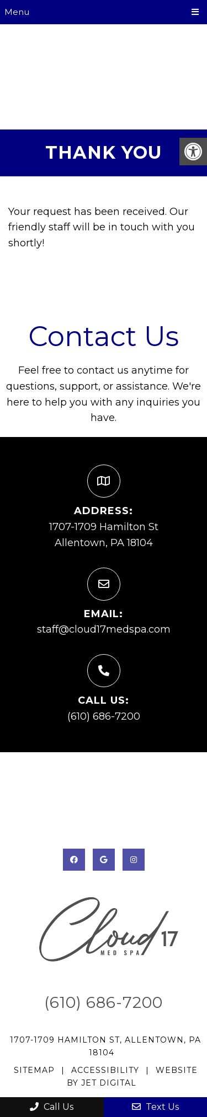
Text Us (155, 1107)
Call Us (51, 1107)
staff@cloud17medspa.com (104, 629)
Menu (16, 12)
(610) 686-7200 (103, 716)
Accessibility (105, 1070)
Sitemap (34, 1070)
